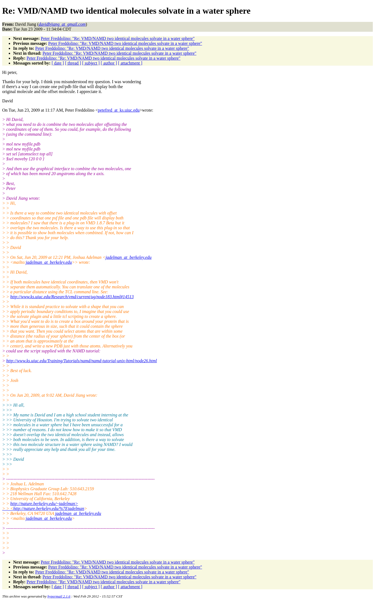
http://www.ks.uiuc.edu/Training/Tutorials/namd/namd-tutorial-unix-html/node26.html (81, 360)
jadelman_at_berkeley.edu (128, 257)
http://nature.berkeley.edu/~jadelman (44, 503)
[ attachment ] (130, 63)
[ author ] (109, 63)
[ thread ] (73, 63)
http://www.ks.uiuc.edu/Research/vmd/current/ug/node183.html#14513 (72, 296)
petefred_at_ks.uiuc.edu (119, 110)
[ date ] (58, 63)
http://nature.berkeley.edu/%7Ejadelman (48, 508)
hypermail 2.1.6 (59, 596)
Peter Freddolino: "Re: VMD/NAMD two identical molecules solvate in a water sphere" (117, 38)
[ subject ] (91, 63)
